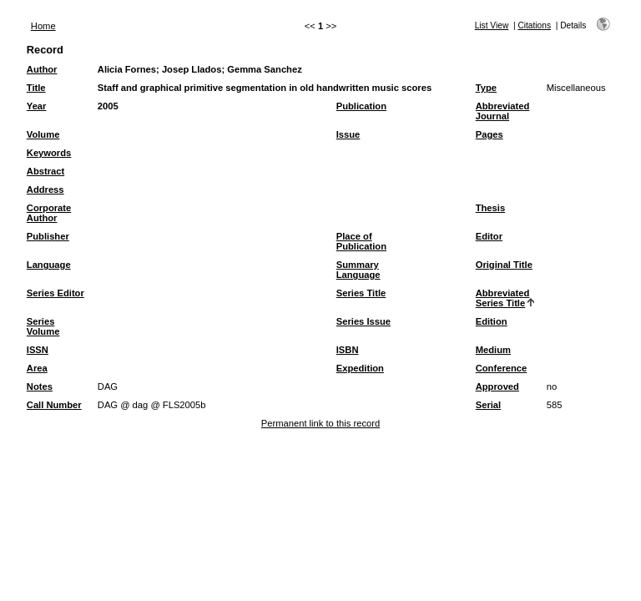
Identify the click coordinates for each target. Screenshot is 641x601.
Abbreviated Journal (503, 111)
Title (36, 88)
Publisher (48, 236)
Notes (40, 386)
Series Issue (363, 321)
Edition (491, 321)
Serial (488, 405)
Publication (361, 106)
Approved (497, 386)
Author (42, 69)
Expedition (360, 368)
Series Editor (55, 293)
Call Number (54, 405)
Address (45, 189)
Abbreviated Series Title (503, 298)
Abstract (45, 171)
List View (492, 25)
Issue (348, 134)
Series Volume (43, 326)
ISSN (37, 350)
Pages (489, 134)
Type (486, 88)
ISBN (347, 350)
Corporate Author (49, 213)
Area (37, 368)
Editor (489, 236)
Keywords (49, 153)
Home (43, 26)
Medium (493, 350)
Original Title (504, 265)
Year (37, 106)
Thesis (490, 208)
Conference (501, 368)
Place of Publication (361, 241)
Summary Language (358, 270)
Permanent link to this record (320, 423)
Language (49, 265)
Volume (43, 134)
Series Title (361, 293)
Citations (534, 25)
